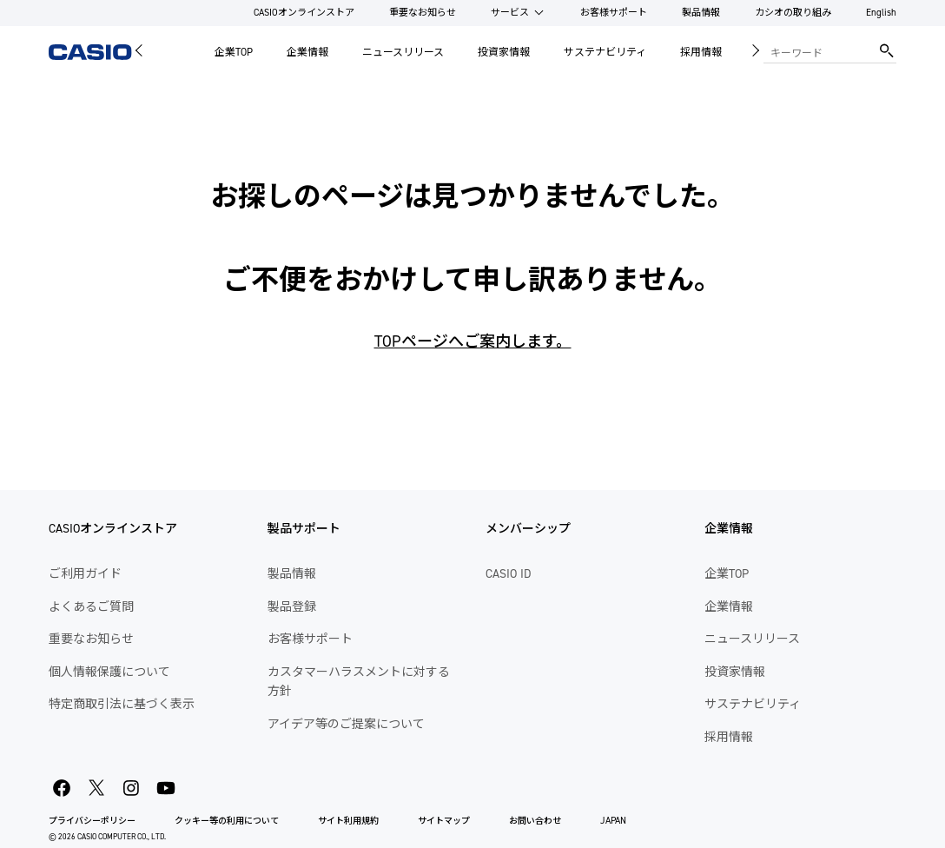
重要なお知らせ (422, 12)
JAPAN (613, 820)
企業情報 (307, 52)
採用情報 (701, 52)
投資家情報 (504, 52)
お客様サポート (613, 12)
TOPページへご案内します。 (473, 341)
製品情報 (701, 12)
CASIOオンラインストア (304, 12)
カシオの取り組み (793, 12)
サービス (510, 12)
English (881, 12)
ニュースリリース (403, 52)
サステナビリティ (605, 52)
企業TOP (234, 52)
